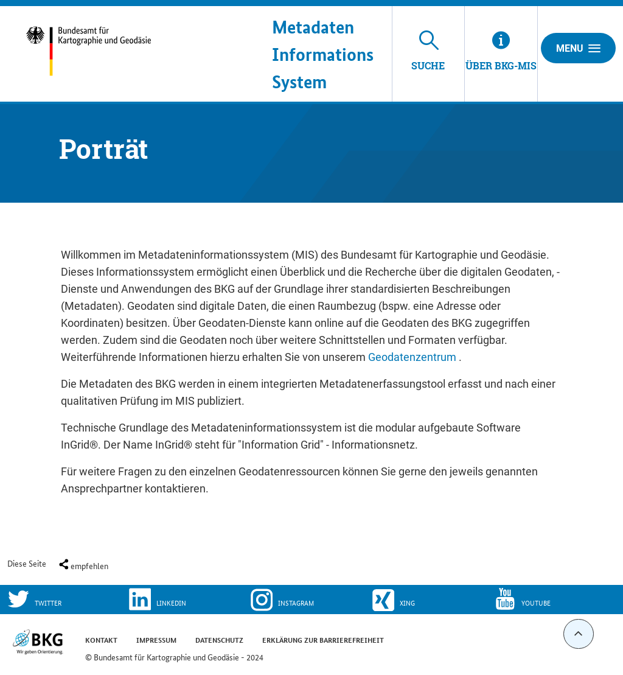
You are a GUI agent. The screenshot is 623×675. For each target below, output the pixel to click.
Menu (578, 48)
